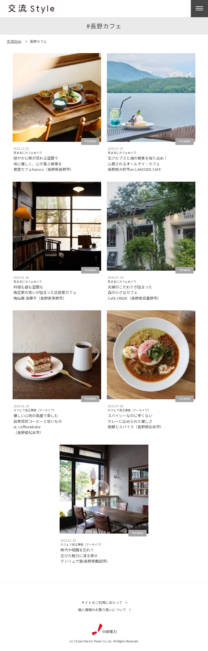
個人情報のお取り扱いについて (102, 609)
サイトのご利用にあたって (101, 602)
